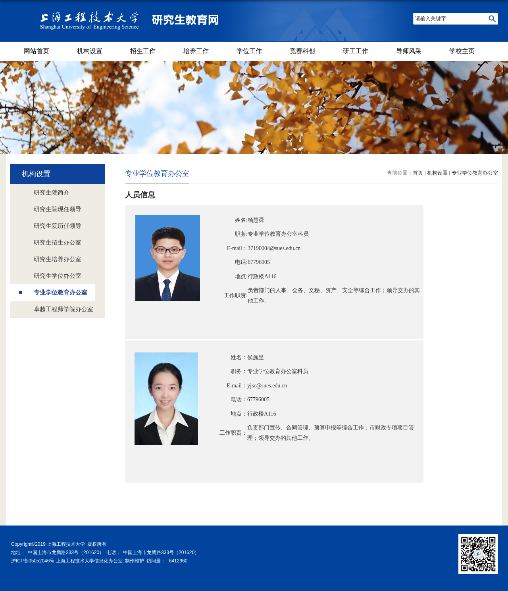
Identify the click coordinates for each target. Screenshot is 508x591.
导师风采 (408, 51)
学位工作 (249, 51)
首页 (418, 173)
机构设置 (89, 51)
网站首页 (36, 51)
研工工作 (355, 51)
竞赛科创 (302, 51)
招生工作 (143, 51)
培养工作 (196, 51)
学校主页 (462, 51)
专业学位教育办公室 (475, 173)
